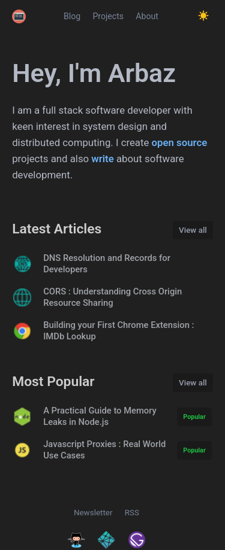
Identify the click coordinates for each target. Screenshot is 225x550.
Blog (72, 16)
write (102, 159)
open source (180, 142)
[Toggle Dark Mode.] (203, 16)
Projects (108, 16)
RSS (132, 512)
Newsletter (93, 512)
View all (193, 230)
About (147, 16)
